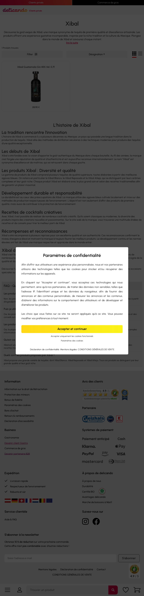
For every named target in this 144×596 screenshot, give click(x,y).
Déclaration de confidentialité (45, 349)
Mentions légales (68, 349)
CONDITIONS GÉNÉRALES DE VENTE (96, 349)
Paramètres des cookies (72, 341)
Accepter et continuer (72, 329)
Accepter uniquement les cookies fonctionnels (72, 336)
